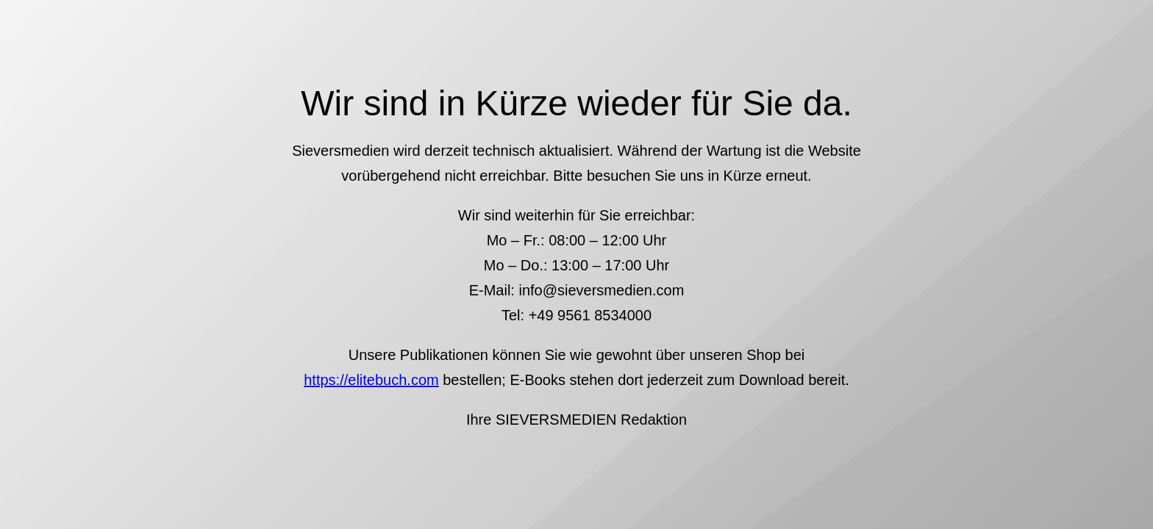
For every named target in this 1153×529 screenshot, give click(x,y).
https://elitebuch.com (371, 380)
